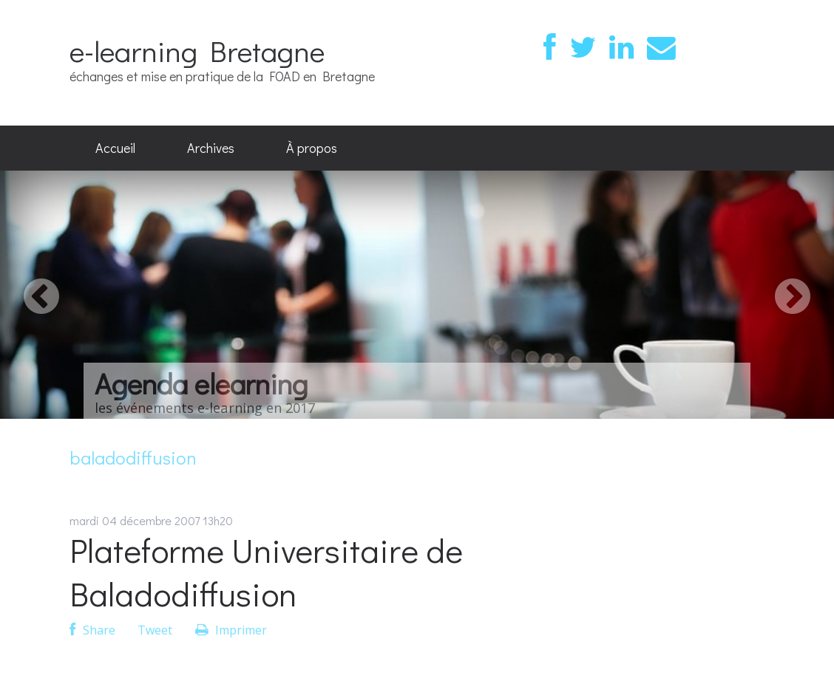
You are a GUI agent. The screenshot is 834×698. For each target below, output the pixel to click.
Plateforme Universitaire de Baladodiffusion (266, 571)
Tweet (155, 630)
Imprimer (231, 630)
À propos (311, 148)
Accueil (115, 148)
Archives (210, 148)
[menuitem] (115, 148)
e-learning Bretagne (197, 50)
